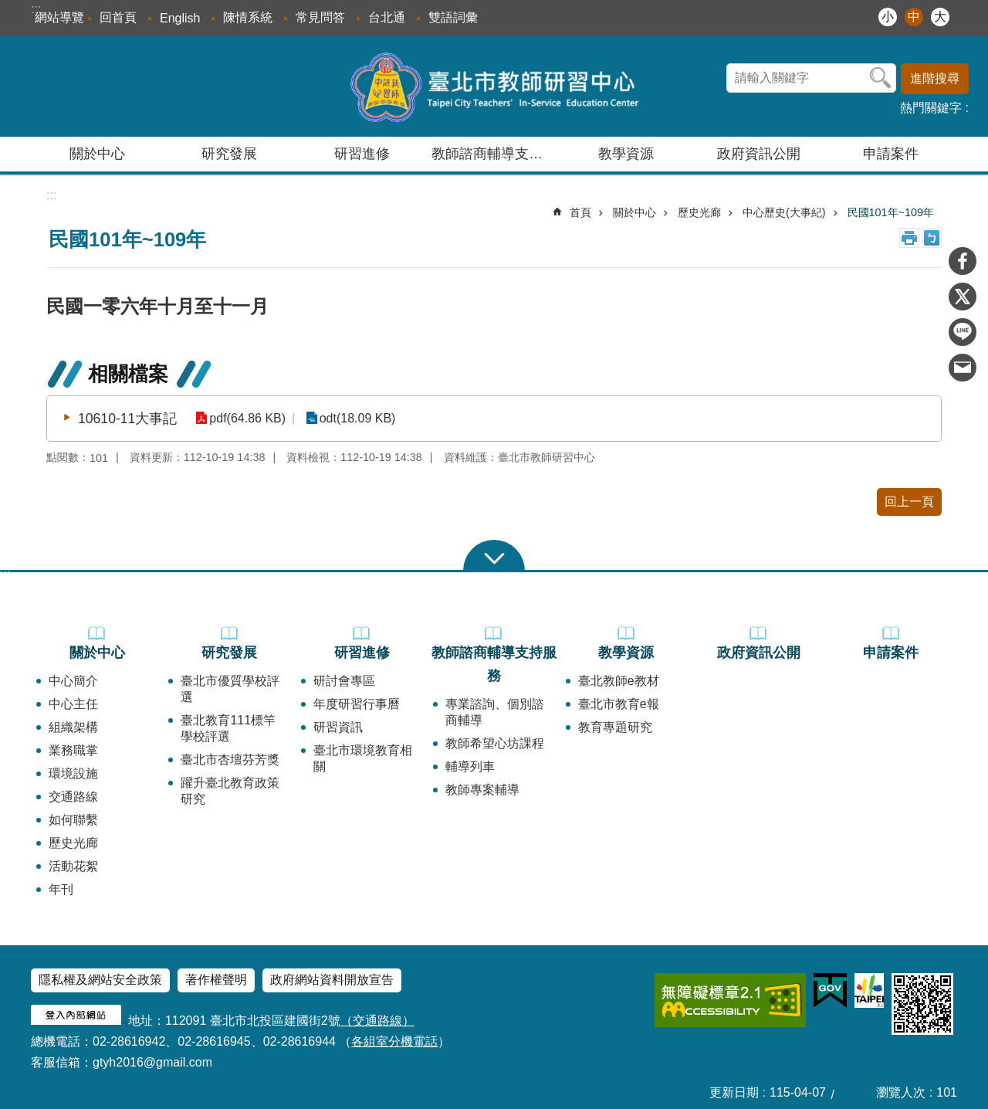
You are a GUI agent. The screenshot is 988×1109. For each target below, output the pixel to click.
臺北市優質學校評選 (230, 689)
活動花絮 (73, 866)
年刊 (61, 889)
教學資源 (626, 652)
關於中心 (634, 212)
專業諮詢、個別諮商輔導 (494, 712)
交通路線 (73, 796)
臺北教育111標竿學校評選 (228, 728)
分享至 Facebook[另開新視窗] (962, 261)
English (180, 18)
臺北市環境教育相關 (362, 758)
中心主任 (73, 704)
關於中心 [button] (97, 153)
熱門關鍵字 (931, 107)
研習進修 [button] (362, 153)
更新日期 (734, 1092)
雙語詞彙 (453, 17)
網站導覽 (59, 17)
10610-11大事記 (127, 418)
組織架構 (73, 727)
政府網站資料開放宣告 (332, 979)
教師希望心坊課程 (494, 743)
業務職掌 (73, 750)
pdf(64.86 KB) (246, 418)
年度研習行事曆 (356, 704)
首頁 (580, 212)
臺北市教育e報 (618, 704)
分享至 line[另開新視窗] (962, 332)
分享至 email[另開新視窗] (962, 368)
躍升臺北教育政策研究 (230, 790)
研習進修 (362, 652)
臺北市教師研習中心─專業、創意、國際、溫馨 (494, 86)
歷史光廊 (699, 212)
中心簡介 (73, 680)
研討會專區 (344, 680)
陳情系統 (247, 17)
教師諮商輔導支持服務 (494, 664)
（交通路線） (377, 1020)
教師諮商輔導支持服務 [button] (495, 153)
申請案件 (891, 153)
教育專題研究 (615, 727)
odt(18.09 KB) (353, 418)
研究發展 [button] (229, 153)
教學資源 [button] (626, 153)
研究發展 (229, 652)
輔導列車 (470, 766)
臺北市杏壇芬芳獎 (230, 759)
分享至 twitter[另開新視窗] (962, 296)
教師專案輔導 (482, 789)
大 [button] (940, 16)
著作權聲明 (216, 979)
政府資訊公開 (758, 153)
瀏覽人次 (900, 1092)
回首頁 (118, 17)
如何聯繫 (73, 819)
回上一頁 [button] (909, 501)
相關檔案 (128, 374)
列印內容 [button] (909, 238)
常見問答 (320, 17)
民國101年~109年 (891, 212)
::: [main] (51, 195)
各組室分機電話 (394, 1041)
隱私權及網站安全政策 (100, 979)
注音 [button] (932, 238)
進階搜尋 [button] (934, 78)
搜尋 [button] (881, 78)
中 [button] (914, 16)
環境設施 (73, 773)
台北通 (386, 17)
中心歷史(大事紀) (784, 212)
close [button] (494, 555)
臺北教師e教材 (618, 680)
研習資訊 (338, 727)
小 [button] (887, 16)
